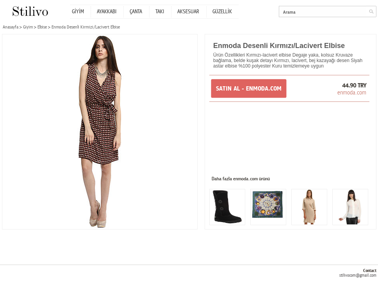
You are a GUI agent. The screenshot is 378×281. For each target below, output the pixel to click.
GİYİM (78, 12)
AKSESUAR (188, 12)
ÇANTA (136, 12)
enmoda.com (351, 92)
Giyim (28, 27)
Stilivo (30, 11)
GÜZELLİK (222, 12)
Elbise (42, 27)
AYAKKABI (106, 12)
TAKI (159, 12)
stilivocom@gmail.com (357, 275)
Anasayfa (10, 27)
